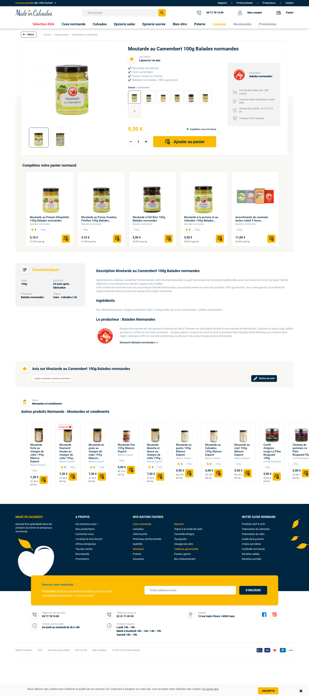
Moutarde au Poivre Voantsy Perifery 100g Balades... (98, 219)
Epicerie (179, 524)
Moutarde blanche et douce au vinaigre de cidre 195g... (155, 451)
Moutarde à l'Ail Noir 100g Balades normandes (149, 219)
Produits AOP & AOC (253, 524)
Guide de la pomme (253, 539)
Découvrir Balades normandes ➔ (139, 342)
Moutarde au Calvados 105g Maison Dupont (213, 449)
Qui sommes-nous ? (86, 524)
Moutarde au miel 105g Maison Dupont (242, 449)
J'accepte (268, 690)
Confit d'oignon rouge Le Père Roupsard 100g (272, 451)
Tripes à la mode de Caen (188, 529)
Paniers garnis (182, 553)
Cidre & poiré (140, 534)
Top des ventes (83, 548)
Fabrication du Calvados (256, 529)
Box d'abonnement (185, 558)
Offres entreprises (85, 544)
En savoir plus (210, 689)
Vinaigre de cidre (183, 544)
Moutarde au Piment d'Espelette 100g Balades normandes (49, 219)
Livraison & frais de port (89, 539)
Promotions (82, 558)
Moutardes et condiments (47, 403)
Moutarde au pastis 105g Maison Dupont (183, 449)
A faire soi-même (251, 544)
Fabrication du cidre (253, 534)
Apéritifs (137, 544)
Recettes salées (251, 553)
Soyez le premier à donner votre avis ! (52, 378)
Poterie (137, 553)
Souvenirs (138, 558)
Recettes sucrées (251, 558)
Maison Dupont (38, 465)
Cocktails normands (253, 548)
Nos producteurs (85, 529)
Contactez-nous (84, 534)
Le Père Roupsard (272, 461)
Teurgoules (180, 539)
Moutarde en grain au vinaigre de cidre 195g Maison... (96, 451)
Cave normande (142, 524)
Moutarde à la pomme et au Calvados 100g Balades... (201, 219)
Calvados (138, 529)
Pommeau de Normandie (147, 539)
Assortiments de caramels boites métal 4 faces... (251, 219)
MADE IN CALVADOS (29, 517)
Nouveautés (82, 553)
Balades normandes (40, 224)
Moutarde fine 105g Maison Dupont (126, 448)
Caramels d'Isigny (184, 534)
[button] (29, 35)
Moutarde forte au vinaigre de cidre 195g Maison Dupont (37, 453)
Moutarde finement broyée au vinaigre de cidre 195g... (67, 451)
